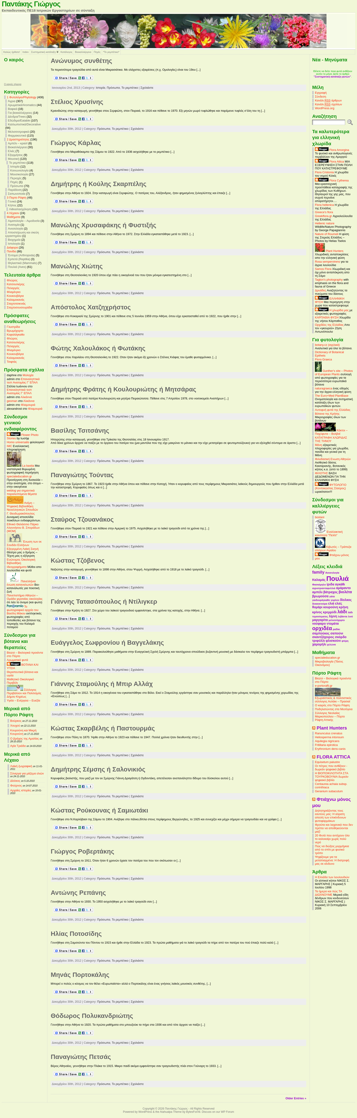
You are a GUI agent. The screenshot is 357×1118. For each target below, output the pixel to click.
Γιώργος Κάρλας (76, 142)
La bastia (20, 465)
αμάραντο (343, 588)
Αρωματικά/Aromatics (22, 105)
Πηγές (97, 52)
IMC (9, 446)
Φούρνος (16, 785)
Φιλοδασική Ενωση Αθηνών (333, 459)
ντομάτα (332, 623)
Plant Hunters (329, 251)
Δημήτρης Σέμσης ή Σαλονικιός (98, 769)
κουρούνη (330, 607)
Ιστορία (15, 166)
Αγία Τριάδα (18, 746)
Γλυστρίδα (13, 327)
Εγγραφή (320, 92)
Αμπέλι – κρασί (18, 143)
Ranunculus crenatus (328, 733)
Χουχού (15, 725)
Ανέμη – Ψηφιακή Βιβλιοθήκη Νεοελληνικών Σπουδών (22, 506)
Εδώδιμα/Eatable (19, 120)
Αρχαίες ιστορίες (20, 790)
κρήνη (343, 607)
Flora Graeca (323, 359)
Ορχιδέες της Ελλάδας (329, 324)
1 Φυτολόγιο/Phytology (21, 97)
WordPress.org (324, 108)
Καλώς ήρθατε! (11, 52)
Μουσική (13, 158)
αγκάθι (340, 584)
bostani (319, 517)
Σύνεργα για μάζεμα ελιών (27, 773)
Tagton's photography (329, 279)
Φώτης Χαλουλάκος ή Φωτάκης (98, 348)
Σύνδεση (320, 96)
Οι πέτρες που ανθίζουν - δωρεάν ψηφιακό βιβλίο (331, 767)
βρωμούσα (320, 596)
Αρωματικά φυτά (17, 660)
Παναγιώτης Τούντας (82, 475)
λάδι (342, 611)
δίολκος (346, 600)
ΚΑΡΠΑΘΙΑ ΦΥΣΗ (327, 317)
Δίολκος (15, 780)
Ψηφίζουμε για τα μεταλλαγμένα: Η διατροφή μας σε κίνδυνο (332, 860)
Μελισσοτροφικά (18, 131)
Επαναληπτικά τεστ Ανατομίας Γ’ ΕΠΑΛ (23, 380)
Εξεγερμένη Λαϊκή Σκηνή (23, 549)
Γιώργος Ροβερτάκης (82, 851)
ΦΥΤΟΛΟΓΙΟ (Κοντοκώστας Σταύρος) (330, 486)
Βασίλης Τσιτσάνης (80, 430)
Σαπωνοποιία (16, 193)
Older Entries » (296, 1098)
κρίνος (317, 612)
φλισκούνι (333, 640)
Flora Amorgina (332, 150)
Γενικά (12, 201)
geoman (12, 401)
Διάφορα (12, 247)
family (318, 572)
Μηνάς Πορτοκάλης (80, 974)
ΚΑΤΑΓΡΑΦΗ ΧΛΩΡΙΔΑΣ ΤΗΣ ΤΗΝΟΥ (331, 439)
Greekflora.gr (323, 216)
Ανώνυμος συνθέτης (81, 60)
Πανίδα (11, 251)
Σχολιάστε (146, 87)
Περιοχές (16, 178)
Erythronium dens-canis (330, 749)
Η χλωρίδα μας (332, 310)
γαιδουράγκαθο (321, 600)
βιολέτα (345, 592)
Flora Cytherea (332, 180)
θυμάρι (317, 607)
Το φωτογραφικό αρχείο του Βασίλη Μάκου (22, 610)
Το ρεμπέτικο (17, 162)
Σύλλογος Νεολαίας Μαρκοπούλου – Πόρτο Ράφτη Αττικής (330, 716)
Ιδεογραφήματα (17, 567)
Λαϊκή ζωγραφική (21, 766)
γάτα (332, 596)
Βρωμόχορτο (15, 330)
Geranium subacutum (329, 791)
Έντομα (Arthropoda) (21, 255)
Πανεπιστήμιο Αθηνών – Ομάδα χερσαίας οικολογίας (25, 597)
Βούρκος (15, 720)
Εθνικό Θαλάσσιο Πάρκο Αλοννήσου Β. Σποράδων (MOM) (23, 528)
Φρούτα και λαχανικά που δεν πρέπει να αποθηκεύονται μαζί (334, 828)
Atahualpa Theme (171, 1111)
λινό (350, 616)
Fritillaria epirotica (326, 745)
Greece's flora (324, 212)
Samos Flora (323, 269)
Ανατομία (14, 224)
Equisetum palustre (327, 762)
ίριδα (330, 584)
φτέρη (345, 640)
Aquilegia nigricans (327, 741)
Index (26, 52)
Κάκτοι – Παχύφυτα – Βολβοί (331, 432)
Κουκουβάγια (15, 296)
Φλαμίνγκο (13, 292)
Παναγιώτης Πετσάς (81, 1056)
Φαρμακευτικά (17, 135)
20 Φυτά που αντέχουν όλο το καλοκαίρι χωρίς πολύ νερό (332, 839)
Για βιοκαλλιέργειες (20, 112)
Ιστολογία (14, 243)
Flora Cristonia (324, 172)
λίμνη (333, 616)
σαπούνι (336, 633)
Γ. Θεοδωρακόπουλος (21, 513)
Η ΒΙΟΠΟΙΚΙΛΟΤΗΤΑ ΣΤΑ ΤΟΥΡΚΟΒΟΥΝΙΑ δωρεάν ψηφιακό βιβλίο (331, 776)
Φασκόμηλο (319, 584)
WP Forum (227, 1111)
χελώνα (331, 644)
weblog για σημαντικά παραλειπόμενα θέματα (22, 492)
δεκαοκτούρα (319, 603)
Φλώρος (12, 280)
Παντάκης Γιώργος (31, 4)
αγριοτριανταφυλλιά (323, 588)
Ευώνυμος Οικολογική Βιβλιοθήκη (21, 561)
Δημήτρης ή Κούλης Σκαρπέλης (98, 183)
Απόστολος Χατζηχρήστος (91, 307)
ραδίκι (336, 629)
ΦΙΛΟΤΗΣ (321, 473)
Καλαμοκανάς (15, 299)
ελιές (338, 603)
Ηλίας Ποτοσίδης (76, 933)
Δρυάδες (320, 290)
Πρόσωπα (16, 186)
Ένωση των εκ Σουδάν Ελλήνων (24, 543)
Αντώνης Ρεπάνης (78, 892)
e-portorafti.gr (323, 685)
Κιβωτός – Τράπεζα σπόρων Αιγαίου (333, 548)
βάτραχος (330, 592)
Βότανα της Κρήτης (327, 413)
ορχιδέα (322, 628)
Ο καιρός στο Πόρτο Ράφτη (332, 705)
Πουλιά (337, 578)
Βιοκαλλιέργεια (83, 52)
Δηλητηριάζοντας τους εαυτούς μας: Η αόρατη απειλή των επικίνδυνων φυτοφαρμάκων (330, 816)
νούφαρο (319, 623)
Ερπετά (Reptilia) (19, 259)
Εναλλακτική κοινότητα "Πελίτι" (329, 533)
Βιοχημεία (14, 239)
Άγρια (11, 101)
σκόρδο (341, 637)
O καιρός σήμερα (12, 84)
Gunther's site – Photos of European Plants (334, 372)
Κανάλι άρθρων (328, 100)
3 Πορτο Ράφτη (16, 197)
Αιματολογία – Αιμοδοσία (24, 221)
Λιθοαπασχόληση (20, 209)
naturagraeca (323, 388)
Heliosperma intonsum (329, 737)
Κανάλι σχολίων (328, 104)
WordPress (145, 1111)
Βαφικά (12, 109)
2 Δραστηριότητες (18, 139)
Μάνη (318, 445)
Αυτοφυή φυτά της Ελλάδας (332, 409)
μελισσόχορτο (337, 620)
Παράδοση (15, 190)
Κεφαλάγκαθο (16, 334)
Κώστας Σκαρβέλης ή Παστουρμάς (103, 728)
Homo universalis (18, 442)
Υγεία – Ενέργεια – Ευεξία (23, 700)
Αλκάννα (26, 397)
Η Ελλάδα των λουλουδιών (332, 877)
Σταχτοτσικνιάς (16, 303)
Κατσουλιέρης (16, 284)
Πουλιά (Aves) (17, 267)
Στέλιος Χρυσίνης (77, 101)
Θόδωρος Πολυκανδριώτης (92, 1015)
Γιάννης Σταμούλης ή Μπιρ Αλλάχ (102, 683)
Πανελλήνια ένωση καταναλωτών (21, 583)
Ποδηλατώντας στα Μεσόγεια (333, 709)
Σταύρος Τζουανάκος (82, 519)
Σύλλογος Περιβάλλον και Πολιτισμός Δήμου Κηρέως (24, 693)
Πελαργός (13, 288)
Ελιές (11, 151)
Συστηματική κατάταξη (43, 52)
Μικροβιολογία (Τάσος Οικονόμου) (329, 663)
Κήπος (12, 205)
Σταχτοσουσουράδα (19, 307)
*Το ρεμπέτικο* (111, 52)
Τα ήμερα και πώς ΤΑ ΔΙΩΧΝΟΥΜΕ (328, 893)
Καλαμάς (318, 580)
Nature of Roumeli (326, 234)
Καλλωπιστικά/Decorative (24, 124)
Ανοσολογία (15, 228)
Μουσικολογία (19, 174)
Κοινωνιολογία (19, 170)
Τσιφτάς (12, 361)
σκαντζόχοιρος (323, 637)
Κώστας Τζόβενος (78, 560)
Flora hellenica (324, 205)
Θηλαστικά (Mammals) (22, 263)
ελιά (331, 603)
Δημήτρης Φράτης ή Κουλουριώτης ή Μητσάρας (123, 389)
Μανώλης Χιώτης (77, 266)
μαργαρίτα (320, 620)
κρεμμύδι (330, 612)
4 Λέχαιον (13, 213)
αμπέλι (317, 592)
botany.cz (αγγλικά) (327, 345)
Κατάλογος (66, 52)
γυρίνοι (335, 600)
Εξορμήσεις (15, 155)
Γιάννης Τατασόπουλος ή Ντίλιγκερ (104, 601)
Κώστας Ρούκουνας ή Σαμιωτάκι (99, 810)
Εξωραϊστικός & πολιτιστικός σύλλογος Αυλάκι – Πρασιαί (333, 698)
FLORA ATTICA (333, 756)
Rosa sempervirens (327, 261)
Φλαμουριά (28, 404)
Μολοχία (28, 375)
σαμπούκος (320, 633)
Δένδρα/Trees (17, 116)
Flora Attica (329, 161)
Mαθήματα (13, 217)
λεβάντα (342, 616)
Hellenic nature (324, 223)
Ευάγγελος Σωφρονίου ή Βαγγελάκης (107, 642)
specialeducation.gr (19, 476)
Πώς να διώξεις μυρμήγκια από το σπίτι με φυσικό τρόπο (332, 849)
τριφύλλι (318, 640)
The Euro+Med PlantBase (331, 395)
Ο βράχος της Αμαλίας (24, 738)
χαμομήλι (319, 644)
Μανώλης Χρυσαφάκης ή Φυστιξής (103, 225)
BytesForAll (193, 1111)
